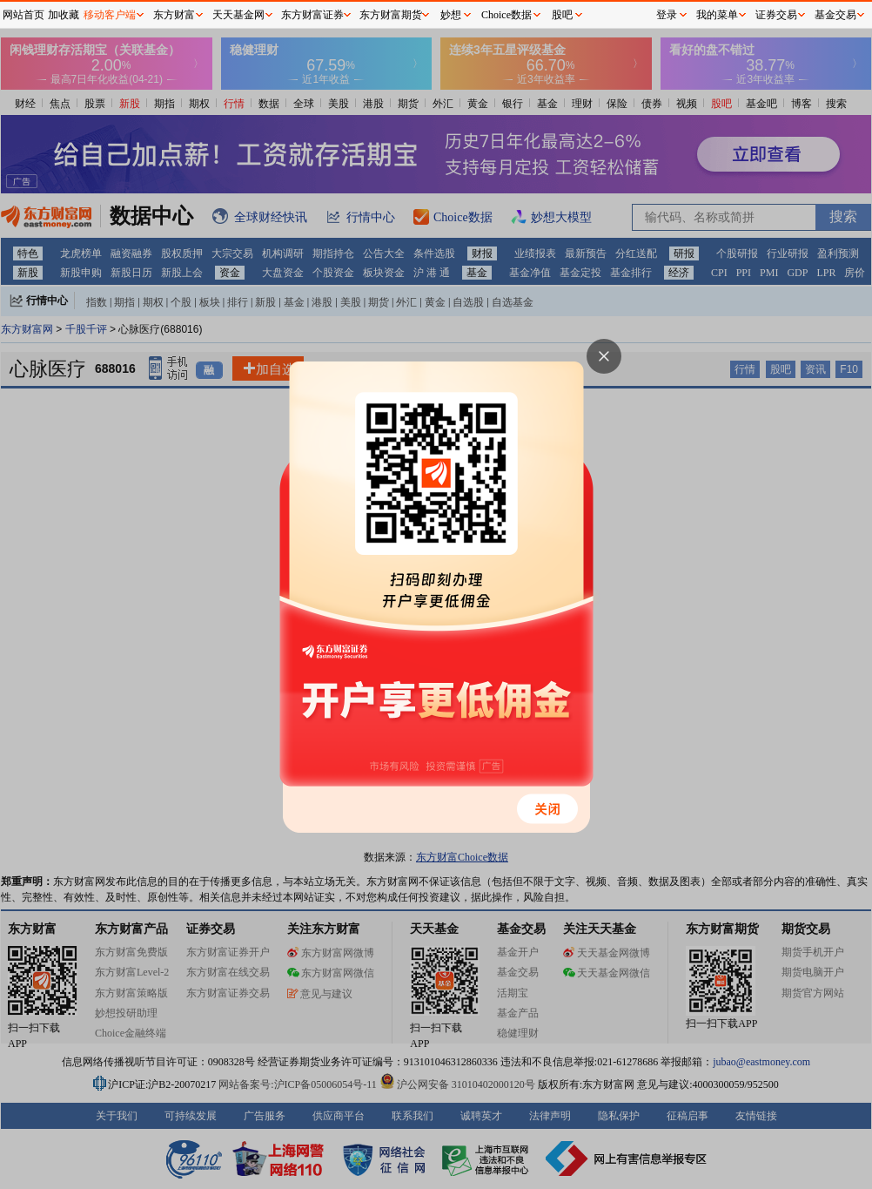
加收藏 (63, 15)
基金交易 (835, 15)
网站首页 (23, 15)
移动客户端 (110, 15)
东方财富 (174, 15)
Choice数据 (506, 15)
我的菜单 (717, 15)
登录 (666, 15)
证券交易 (776, 15)
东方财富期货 (390, 15)
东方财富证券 (312, 15)
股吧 (562, 15)
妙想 (450, 15)
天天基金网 (238, 15)
